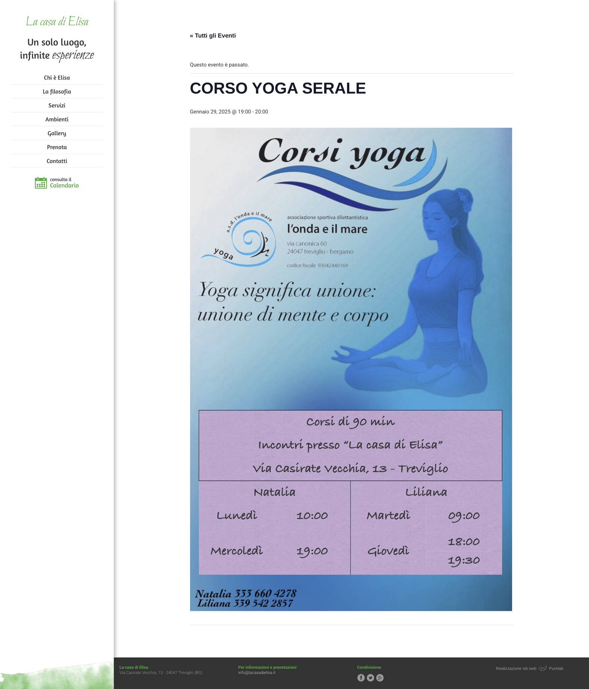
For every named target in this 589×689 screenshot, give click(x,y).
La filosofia (57, 91)
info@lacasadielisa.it (256, 672)
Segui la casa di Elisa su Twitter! (370, 677)
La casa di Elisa (57, 22)
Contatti (57, 161)
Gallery (57, 133)
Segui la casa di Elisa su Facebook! (361, 677)
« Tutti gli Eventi (213, 36)
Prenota (57, 147)
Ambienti (56, 119)
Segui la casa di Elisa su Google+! (380, 677)
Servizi (56, 105)
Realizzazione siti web (516, 668)
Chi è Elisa (57, 77)
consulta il (64, 183)
